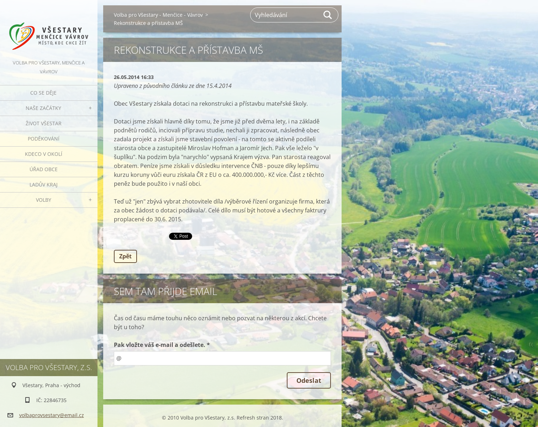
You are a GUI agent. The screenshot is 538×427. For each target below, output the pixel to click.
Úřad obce (44, 169)
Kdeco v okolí (43, 154)
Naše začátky (43, 108)
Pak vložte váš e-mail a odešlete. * (162, 345)
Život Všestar (44, 123)
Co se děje (43, 92)
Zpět (125, 256)
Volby (43, 199)
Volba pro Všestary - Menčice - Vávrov (158, 14)
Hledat (328, 15)
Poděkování (43, 138)
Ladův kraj (44, 184)
